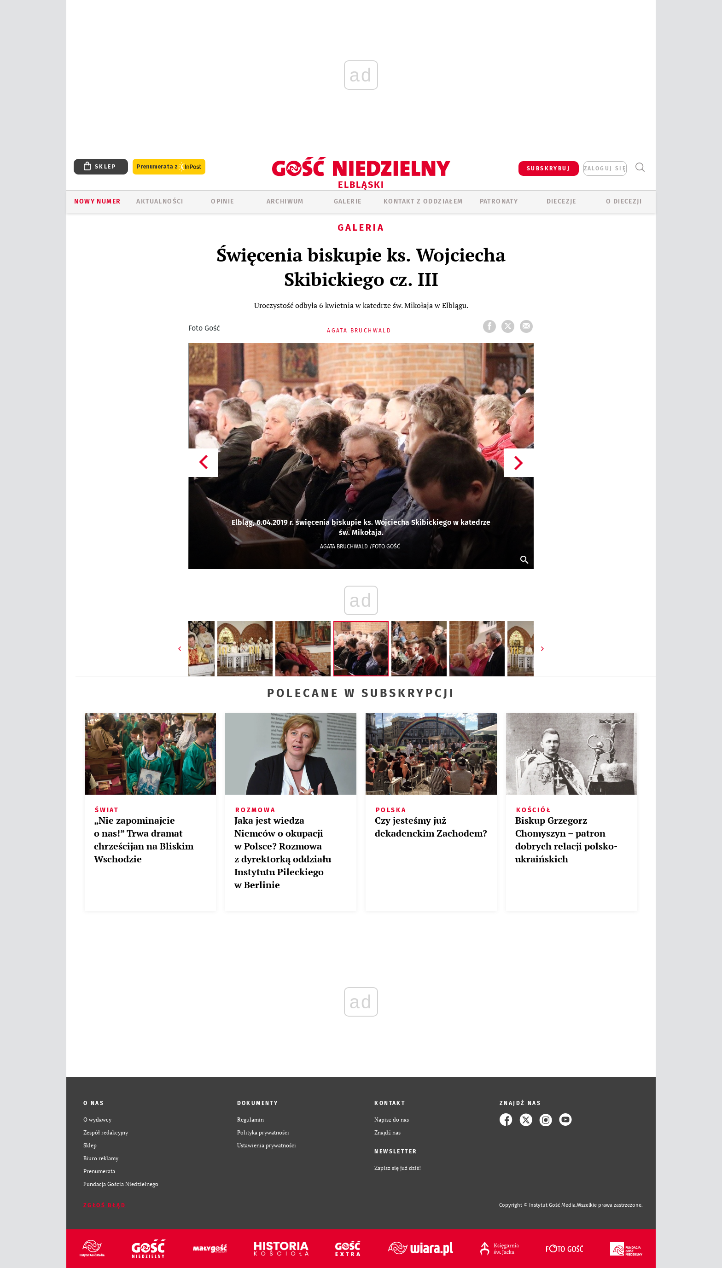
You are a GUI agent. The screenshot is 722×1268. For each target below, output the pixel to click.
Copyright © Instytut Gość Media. (538, 1205)
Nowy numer (97, 201)
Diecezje (561, 201)
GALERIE (348, 201)
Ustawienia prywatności (266, 1145)
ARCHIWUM (285, 201)
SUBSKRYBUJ (548, 168)
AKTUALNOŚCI (159, 201)
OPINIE (222, 201)
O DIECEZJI (624, 201)
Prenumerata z (169, 167)
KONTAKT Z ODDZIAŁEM (423, 201)
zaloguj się (605, 168)
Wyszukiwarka (639, 167)
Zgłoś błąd (104, 1205)
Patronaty (499, 201)
